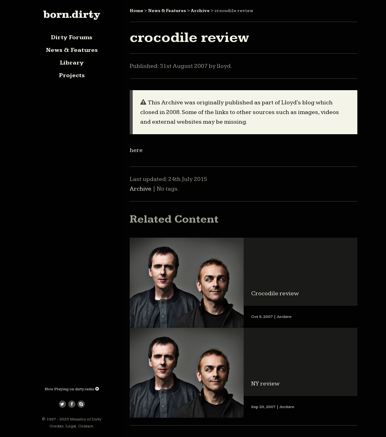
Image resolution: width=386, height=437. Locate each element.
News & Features (72, 50)
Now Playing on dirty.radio (72, 389)
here (136, 150)
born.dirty (71, 14)
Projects (72, 75)
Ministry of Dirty (85, 419)
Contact (85, 426)
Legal (70, 426)
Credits (56, 426)
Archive (200, 10)
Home (136, 10)
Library (72, 62)
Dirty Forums (71, 37)
